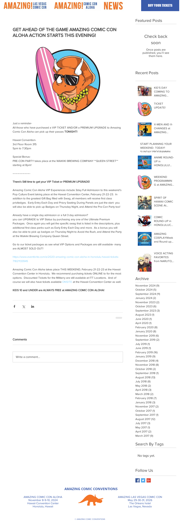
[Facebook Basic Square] (137, 480)
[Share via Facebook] (14, 306)
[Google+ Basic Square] (149, 480)
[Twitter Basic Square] (143, 480)
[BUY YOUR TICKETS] (160, 5)
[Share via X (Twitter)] (23, 306)
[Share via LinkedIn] (32, 306)
